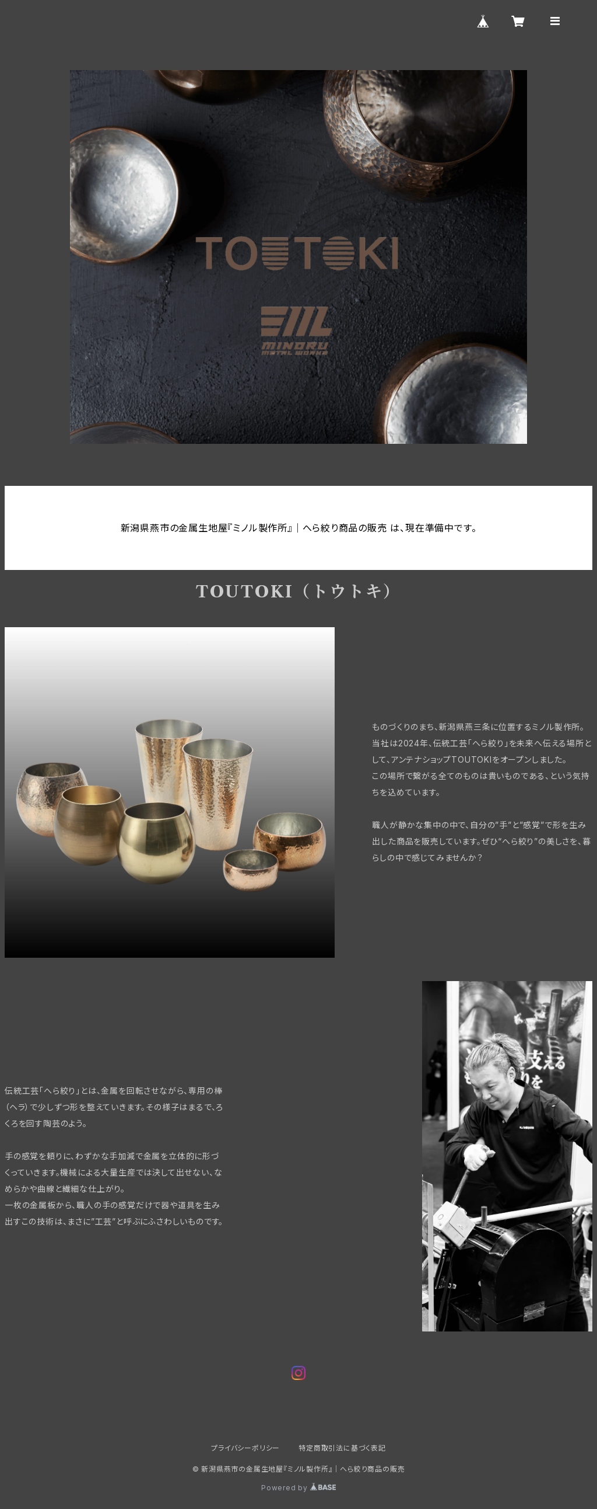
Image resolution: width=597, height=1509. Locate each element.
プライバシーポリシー (245, 1448)
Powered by (298, 1487)
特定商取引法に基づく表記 (342, 1448)
